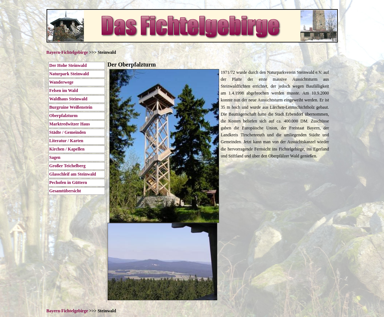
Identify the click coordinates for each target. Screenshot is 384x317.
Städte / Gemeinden (67, 132)
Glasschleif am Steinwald (72, 174)
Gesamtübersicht (65, 190)
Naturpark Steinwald (69, 73)
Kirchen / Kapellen (67, 149)
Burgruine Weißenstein (71, 107)
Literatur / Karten (66, 140)
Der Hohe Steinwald (68, 65)
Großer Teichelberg (67, 165)
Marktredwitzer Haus (69, 124)
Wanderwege (61, 82)
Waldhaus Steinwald (68, 98)
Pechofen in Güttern (68, 182)
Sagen (55, 157)
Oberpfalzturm (63, 115)
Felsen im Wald (63, 90)
